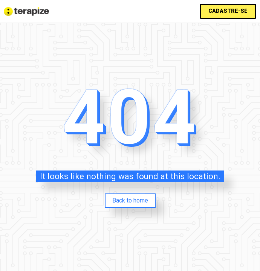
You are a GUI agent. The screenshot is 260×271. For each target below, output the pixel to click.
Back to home (130, 200)
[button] (228, 11)
